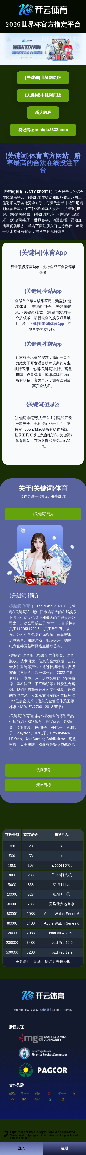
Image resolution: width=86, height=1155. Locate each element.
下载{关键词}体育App (46, 324)
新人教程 (43, 112)
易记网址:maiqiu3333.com (43, 129)
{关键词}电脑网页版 (43, 77)
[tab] (43, 514)
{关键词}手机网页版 (43, 95)
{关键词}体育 (19, 606)
